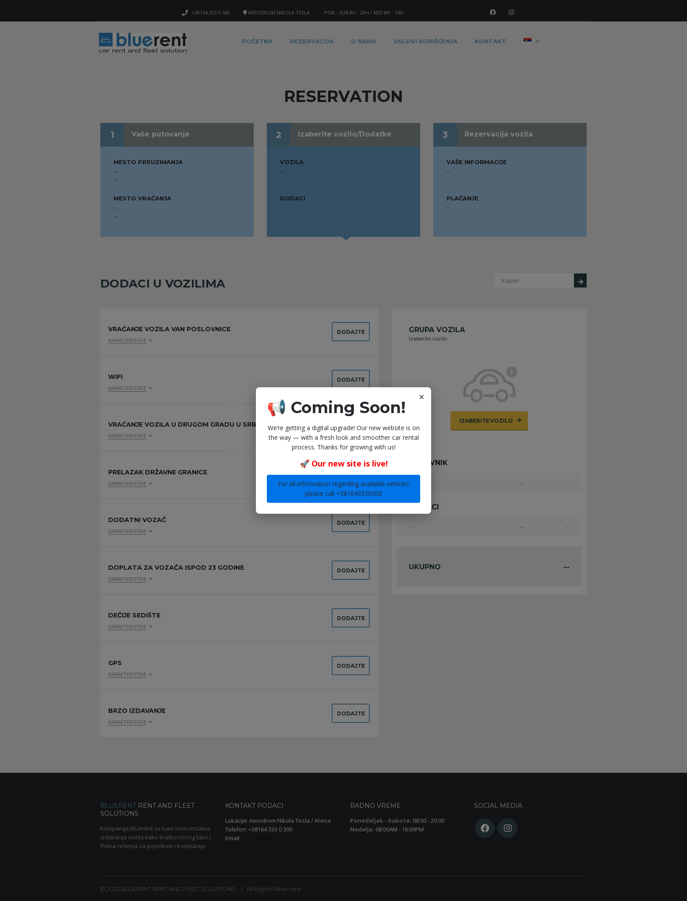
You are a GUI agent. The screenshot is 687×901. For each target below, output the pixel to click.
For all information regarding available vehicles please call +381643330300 (343, 489)
